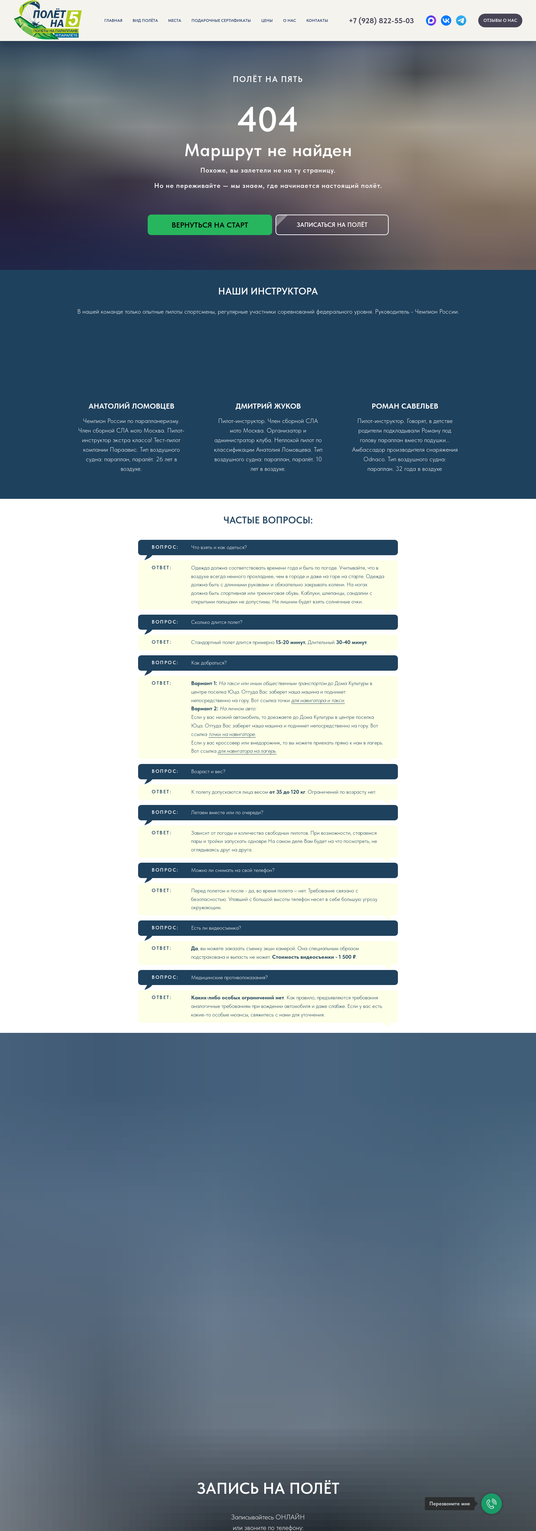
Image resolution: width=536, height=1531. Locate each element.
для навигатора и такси (317, 700)
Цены (267, 20)
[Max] (431, 20)
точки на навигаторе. (232, 734)
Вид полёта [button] (145, 20)
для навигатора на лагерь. (247, 751)
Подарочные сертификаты (221, 20)
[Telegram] (461, 20)
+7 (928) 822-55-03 (381, 20)
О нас (289, 20)
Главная (113, 20)
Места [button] (174, 20)
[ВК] (446, 20)
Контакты (317, 20)
